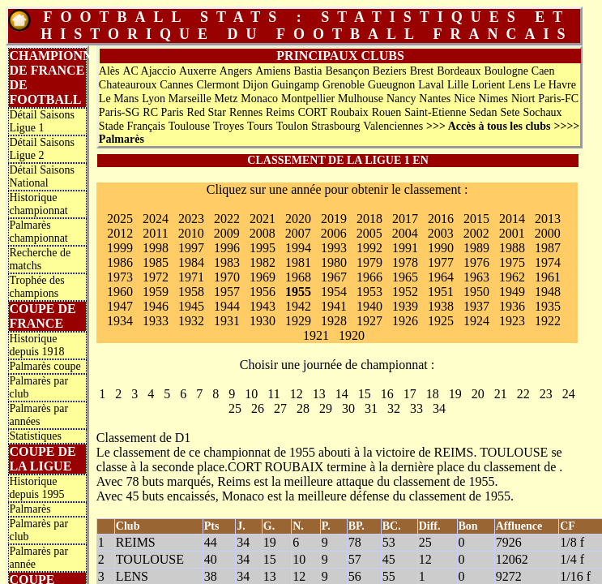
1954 (334, 291)
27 (280, 408)
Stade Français (132, 126)
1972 (156, 277)
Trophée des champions (36, 286)
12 (296, 394)
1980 (334, 262)
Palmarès (29, 509)
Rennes (246, 112)
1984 (191, 262)
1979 (369, 262)
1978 (405, 262)
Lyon (153, 98)
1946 (156, 306)
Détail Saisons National (42, 176)
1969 (262, 277)
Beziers (390, 71)
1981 (298, 262)
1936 (512, 306)
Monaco (259, 98)
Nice (464, 98)
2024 (156, 218)
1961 (548, 277)
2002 (476, 233)
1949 (512, 291)
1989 (476, 248)
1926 (405, 321)
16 (387, 394)
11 (273, 394)
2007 (298, 233)
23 (546, 394)
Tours (260, 126)
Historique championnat (38, 204)
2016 (441, 218)
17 (409, 394)
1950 (476, 291)
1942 (298, 306)
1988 (512, 248)
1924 (476, 321)
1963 (476, 277)
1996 (227, 248)
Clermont (217, 85)
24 (568, 394)
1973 (120, 277)
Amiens (273, 71)
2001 (512, 233)
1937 (476, 306)
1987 (548, 248)
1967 (334, 277)
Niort (523, 98)
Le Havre (554, 85)
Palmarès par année (38, 557)
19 (455, 394)
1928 (334, 321)
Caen (543, 71)
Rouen (387, 112)
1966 (369, 277)
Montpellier (308, 98)
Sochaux (542, 112)
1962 (512, 277)
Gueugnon (391, 85)
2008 (262, 233)
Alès (109, 71)
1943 (262, 306)
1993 (334, 248)
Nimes (493, 98)
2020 (298, 218)
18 (432, 394)
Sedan (483, 112)
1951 (441, 291)
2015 (476, 218)
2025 (120, 218)
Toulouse (189, 126)
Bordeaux (458, 71)
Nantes (434, 98)
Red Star (206, 112)
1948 (548, 291)
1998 (156, 248)
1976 (476, 262)
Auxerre (197, 71)
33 (416, 408)
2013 (548, 218)
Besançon (347, 71)
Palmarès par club (38, 387)
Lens (519, 85)
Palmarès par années (38, 414)
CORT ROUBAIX (275, 467)
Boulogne (505, 71)
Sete (509, 112)
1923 (512, 321)
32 (393, 408)
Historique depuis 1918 (36, 345)
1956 (262, 291)
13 (319, 394)
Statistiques (35, 436)
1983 (227, 262)
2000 (548, 233)
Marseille (190, 98)
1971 (191, 277)
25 (234, 408)
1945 (191, 306)
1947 (120, 306)
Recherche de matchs (39, 259)
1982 (262, 262)
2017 (405, 218)
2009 (227, 233)
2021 (262, 218)
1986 (120, 262)
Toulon (292, 126)
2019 (334, 218)
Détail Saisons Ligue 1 (42, 121)
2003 (441, 233)
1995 (262, 248)
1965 (405, 277)
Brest (422, 71)
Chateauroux (128, 85)
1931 (227, 321)
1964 (441, 277)
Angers (236, 71)
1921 (316, 335)
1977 (441, 262)
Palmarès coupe (44, 366)
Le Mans (119, 98)
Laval (431, 85)
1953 (369, 291)
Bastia (308, 71)
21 (500, 394)
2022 (227, 218)
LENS (132, 576)
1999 (120, 248)
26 (257, 408)
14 (341, 394)
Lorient (488, 85)
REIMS (454, 452)
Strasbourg (335, 126)
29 (325, 408)
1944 (227, 306)
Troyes (228, 126)
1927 (369, 321)
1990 (441, 248)
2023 (191, 218)
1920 (352, 335)
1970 (227, 277)
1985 (156, 262)
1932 (191, 321)
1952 (405, 291)
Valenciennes (393, 126)
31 (371, 408)
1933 (156, 321)
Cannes (176, 85)
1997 (191, 248)
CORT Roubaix (333, 112)
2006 (334, 233)
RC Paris (163, 112)
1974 (548, 262)
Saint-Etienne (435, 112)
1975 (512, 262)
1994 (298, 248)
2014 (512, 218)
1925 (441, 321)
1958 (191, 291)
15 (364, 394)
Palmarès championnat (38, 231)
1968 (298, 277)
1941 (334, 306)
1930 (262, 321)
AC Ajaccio (149, 71)
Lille (457, 85)
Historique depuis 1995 (36, 487)
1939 (405, 306)
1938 (441, 306)
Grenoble (343, 85)
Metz (226, 98)
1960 (120, 291)
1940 (369, 306)
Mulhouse (360, 98)
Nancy (401, 98)
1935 (548, 306)
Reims (280, 112)
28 (303, 408)
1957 (227, 291)
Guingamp (295, 85)
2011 (155, 233)
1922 (548, 321)
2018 (369, 218)
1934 (120, 321)
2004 (405, 233)
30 (348, 408)
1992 (369, 248)
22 (523, 394)
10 (251, 394)
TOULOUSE (514, 452)
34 (439, 408)
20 (478, 394)
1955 (298, 291)
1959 (156, 291)
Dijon (255, 85)
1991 (405, 248)
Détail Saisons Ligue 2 (42, 148)
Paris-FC (558, 98)
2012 (120, 233)
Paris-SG (119, 112)
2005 (369, 233)
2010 (191, 233)
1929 (298, 321)
